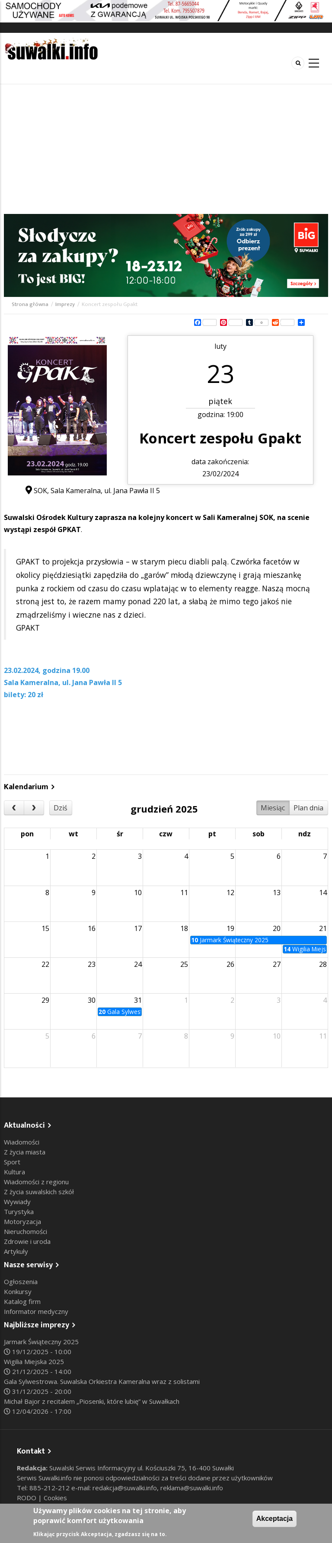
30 (92, 1000)
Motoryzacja (22, 1221)
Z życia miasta (24, 1152)
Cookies (55, 1497)
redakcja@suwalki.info (125, 1487)
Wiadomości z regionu (36, 1181)
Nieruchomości (25, 1231)
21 (323, 928)
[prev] (14, 807)
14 (323, 892)
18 (184, 928)
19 (230, 928)
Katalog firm (22, 1301)
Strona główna (30, 304)
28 (323, 964)
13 (277, 892)
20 (277, 928)
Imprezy (65, 304)
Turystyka (19, 1211)
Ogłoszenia (21, 1281)
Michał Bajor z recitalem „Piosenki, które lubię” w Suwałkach (91, 1401)
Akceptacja (274, 1518)
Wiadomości (21, 1142)
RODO (27, 1497)
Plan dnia (308, 808)
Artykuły (16, 1251)
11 (184, 892)
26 (230, 964)
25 (184, 964)
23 (92, 964)
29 (45, 1000)
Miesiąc (273, 808)
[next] (34, 807)
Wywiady (17, 1201)
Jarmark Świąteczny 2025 (41, 1341)
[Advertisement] (166, 149)
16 (92, 928)
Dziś (60, 808)
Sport (12, 1161)
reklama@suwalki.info (191, 1487)
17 (138, 928)
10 (138, 892)
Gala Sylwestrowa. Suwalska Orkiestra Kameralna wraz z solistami (102, 1381)
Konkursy (18, 1291)
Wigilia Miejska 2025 (34, 1361)
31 (138, 1000)
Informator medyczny (36, 1311)
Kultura (14, 1171)
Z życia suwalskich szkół (39, 1191)
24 (138, 964)
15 (45, 928)
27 (277, 964)
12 (230, 892)
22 (45, 964)
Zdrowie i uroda (27, 1241)
